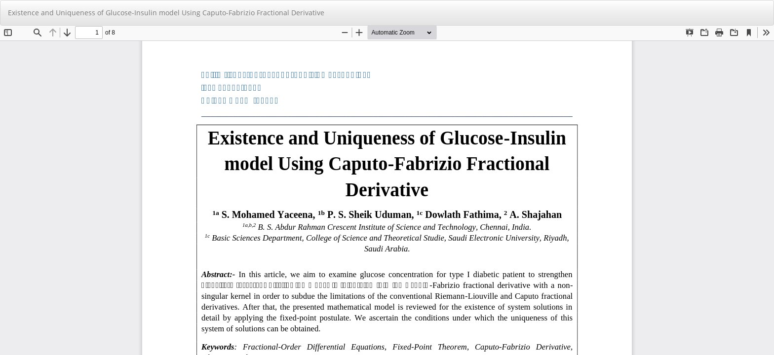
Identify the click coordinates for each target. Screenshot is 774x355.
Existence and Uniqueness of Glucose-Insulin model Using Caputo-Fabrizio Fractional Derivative (166, 12)
